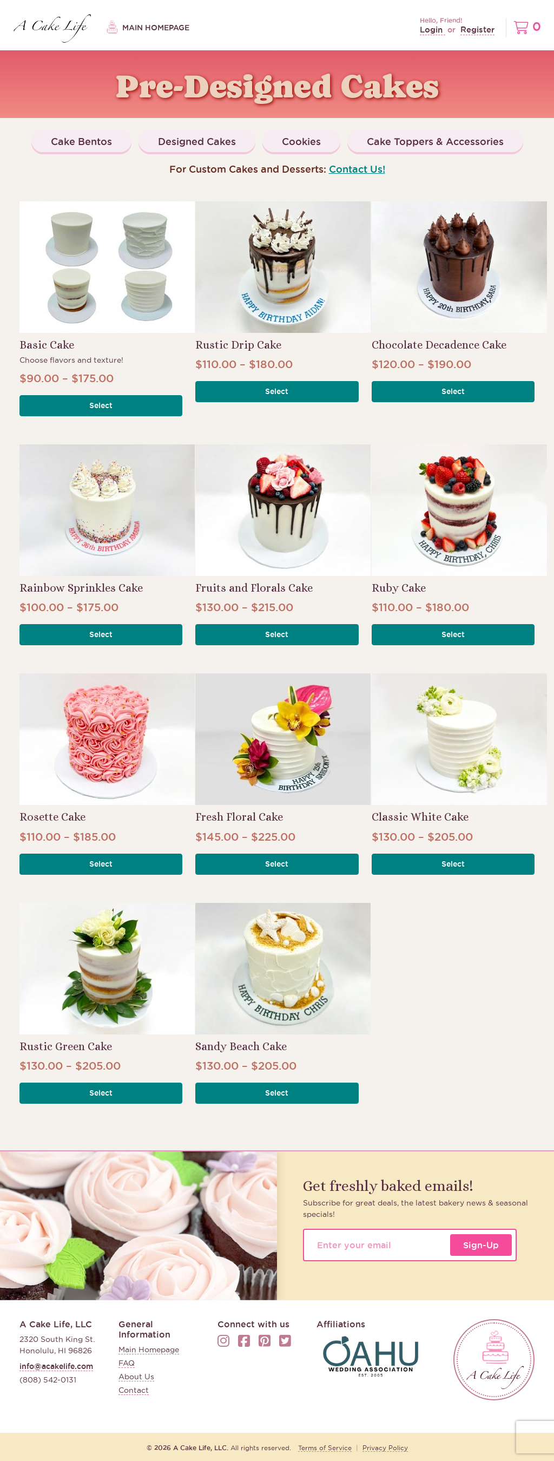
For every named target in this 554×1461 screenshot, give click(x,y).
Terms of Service (325, 1447)
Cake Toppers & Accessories (435, 141)
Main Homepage (148, 28)
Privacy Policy (385, 1447)
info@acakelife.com (56, 1366)
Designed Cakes (197, 141)
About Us (136, 1376)
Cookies (301, 141)
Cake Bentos (81, 141)
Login (432, 29)
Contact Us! (357, 168)
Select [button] (101, 405)
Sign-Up (481, 1245)
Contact (133, 1390)
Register (477, 29)
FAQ (126, 1363)
